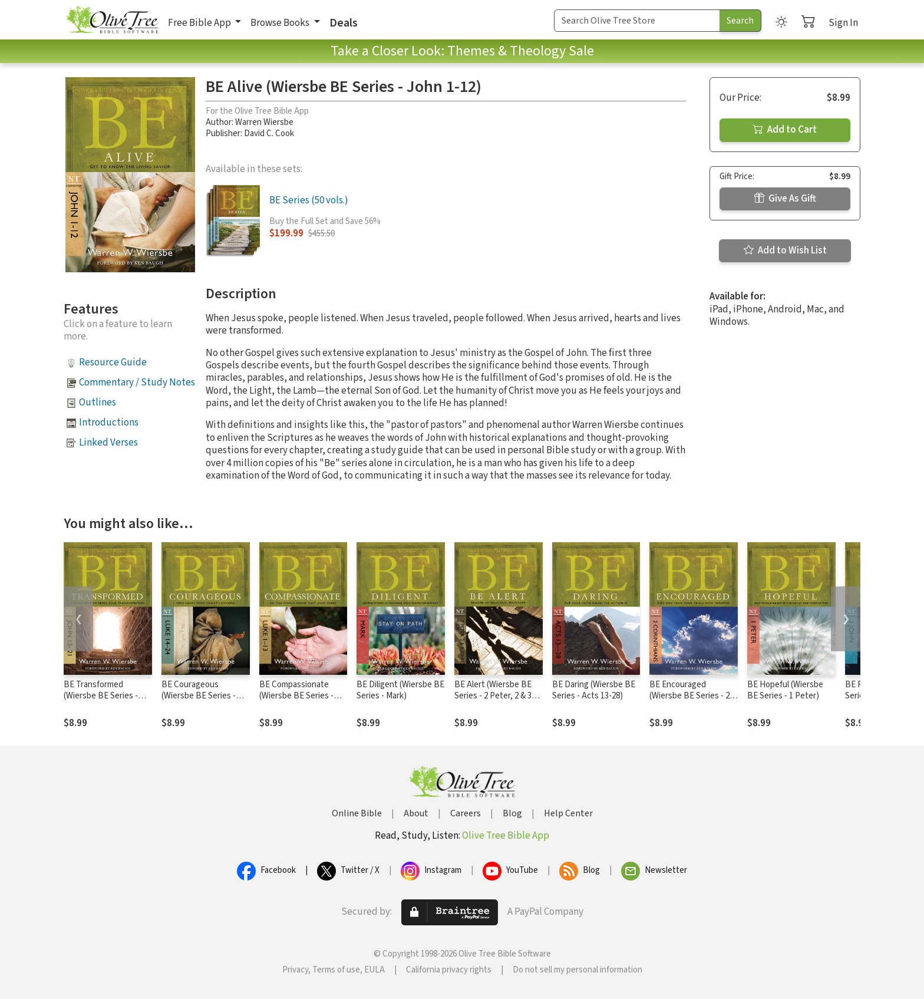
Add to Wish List (785, 250)
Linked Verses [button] (108, 443)
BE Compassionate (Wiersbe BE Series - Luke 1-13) (296, 695)
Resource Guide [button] (113, 362)
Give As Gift (785, 199)
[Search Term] (637, 20)
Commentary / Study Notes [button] (137, 382)
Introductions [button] (108, 423)
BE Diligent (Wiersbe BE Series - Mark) (400, 690)
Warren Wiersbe (264, 122)
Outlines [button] (97, 402)
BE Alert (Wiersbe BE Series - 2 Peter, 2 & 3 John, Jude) (493, 695)
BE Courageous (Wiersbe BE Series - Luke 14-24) (198, 695)
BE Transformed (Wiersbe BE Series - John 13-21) (101, 695)
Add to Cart (785, 130)
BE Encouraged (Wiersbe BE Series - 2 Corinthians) (689, 695)
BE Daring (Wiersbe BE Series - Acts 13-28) (593, 690)
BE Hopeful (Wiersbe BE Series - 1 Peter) (785, 690)
